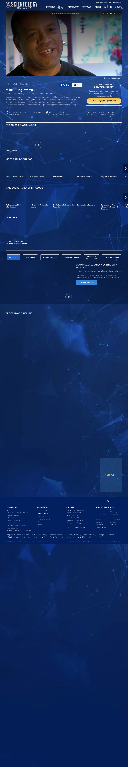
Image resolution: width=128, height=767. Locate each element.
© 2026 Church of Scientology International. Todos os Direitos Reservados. (27, 541)
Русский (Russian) (62, 537)
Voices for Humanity (14, 523)
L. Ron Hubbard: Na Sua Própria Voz (19, 513)
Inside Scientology (13, 515)
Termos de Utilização (74, 541)
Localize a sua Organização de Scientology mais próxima (25, 113)
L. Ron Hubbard (100, 515)
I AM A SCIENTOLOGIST (17, 83)
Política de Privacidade (104, 541)
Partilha (65, 85)
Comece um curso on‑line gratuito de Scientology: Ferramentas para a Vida (101, 113)
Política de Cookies (88, 541)
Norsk (38, 537)
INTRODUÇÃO (50, 7)
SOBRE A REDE (42, 514)
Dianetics (98, 520)
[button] (125, 168)
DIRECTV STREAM (74, 513)
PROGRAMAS (86, 7)
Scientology (99, 510)
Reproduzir (86, 282)
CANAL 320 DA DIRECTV (76, 510)
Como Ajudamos (115, 520)
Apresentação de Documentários (19, 530)
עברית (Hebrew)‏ (90, 535)
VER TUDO (111, 475)
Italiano (111, 535)
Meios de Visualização (44, 519)
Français (103, 537)
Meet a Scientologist (14, 520)
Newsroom (41, 522)
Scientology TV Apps (74, 523)
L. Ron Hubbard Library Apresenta (18, 525)
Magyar (102, 535)
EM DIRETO (60, 7)
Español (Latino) (56, 535)
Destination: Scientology (15, 518)
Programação (42, 510)
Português (48, 537)
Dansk (18, 535)
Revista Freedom (101, 527)
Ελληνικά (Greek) (40, 535)
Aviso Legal (117, 541)
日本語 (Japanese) (14, 537)
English (10, 535)
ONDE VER (70, 507)
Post (77, 85)
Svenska (75, 537)
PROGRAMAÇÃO (73, 7)
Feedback (40, 524)
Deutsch (27, 535)
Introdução (41, 517)
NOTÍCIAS (97, 7)
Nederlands (28, 537)
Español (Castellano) (73, 535)
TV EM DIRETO (42, 507)
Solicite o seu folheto (59, 113)
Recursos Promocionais (44, 527)
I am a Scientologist (14, 528)
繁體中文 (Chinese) (89, 537)
